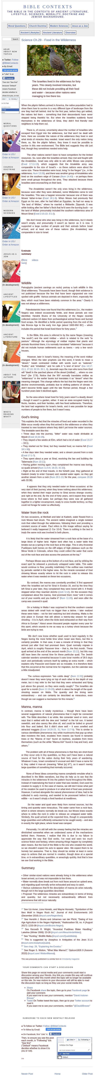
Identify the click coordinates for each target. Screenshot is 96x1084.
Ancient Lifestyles (30, 32)
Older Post (87, 1074)
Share (30, 987)
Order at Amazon (10, 157)
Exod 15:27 (87, 440)
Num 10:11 (39, 461)
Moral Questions (16, 26)
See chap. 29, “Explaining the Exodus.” (41, 946)
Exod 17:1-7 (28, 455)
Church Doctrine (37, 26)
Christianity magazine (70, 959)
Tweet (30, 1000)
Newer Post (27, 1074)
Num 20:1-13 (56, 477)
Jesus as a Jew (80, 26)
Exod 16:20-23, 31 (50, 729)
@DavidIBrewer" (82, 1006)
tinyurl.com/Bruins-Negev (50, 925)
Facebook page (79, 990)
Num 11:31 (77, 676)
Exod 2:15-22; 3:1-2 (44, 213)
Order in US (8, 154)
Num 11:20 (66, 598)
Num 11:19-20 (47, 689)
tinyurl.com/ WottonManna (41, 953)
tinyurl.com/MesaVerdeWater (66, 932)
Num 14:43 (66, 176)
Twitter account (82, 1000)
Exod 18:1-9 (50, 198)
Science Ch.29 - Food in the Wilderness (48, 40)
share (43, 990)
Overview (70, 32)
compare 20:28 (85, 477)
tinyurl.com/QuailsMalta (64, 936)
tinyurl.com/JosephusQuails (35, 943)
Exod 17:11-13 (30, 164)
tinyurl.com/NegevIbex (51, 915)
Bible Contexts (48, 6)
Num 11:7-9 (68, 729)
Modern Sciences (59, 26)
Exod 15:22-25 (36, 437)
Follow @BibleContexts (54, 1026)
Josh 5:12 (64, 592)
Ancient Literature (52, 32)
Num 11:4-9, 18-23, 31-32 (51, 468)
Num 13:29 (38, 173)
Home (57, 1074)
